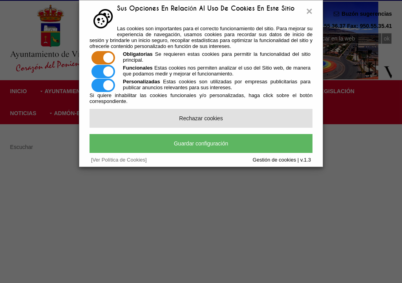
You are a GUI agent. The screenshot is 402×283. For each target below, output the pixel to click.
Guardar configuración (201, 143)
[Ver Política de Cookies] (119, 160)
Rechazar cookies (201, 118)
